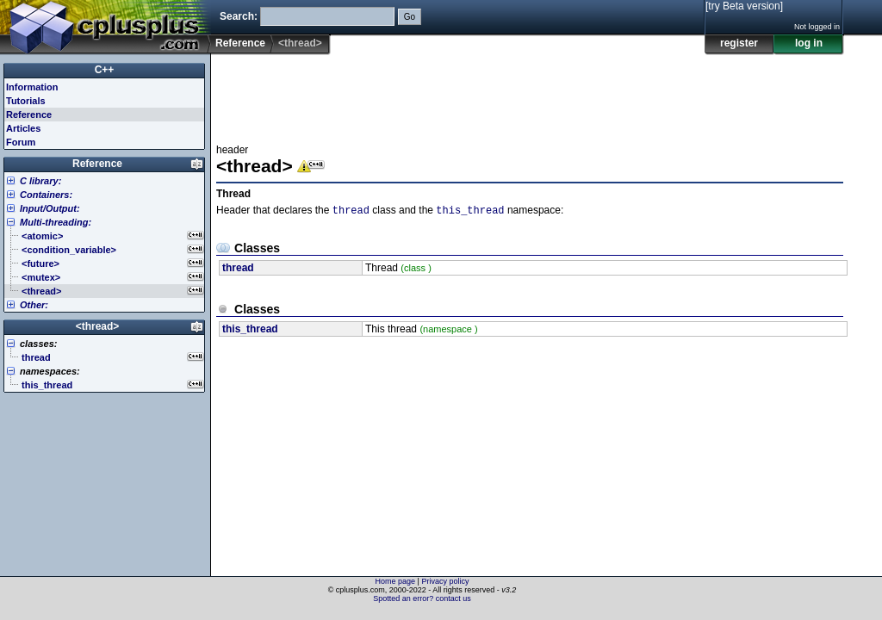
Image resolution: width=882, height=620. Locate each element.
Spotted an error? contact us (422, 598)
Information (32, 87)
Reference (240, 43)
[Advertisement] (529, 94)
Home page (396, 581)
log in (809, 43)
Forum (20, 142)
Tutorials (26, 101)
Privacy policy (445, 581)
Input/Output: (50, 208)
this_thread (470, 211)
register (739, 43)
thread (351, 211)
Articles (23, 128)
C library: (40, 181)
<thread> (98, 326)
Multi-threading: (55, 222)
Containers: (46, 194)
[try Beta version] (744, 6)
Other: (34, 305)
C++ (105, 70)
